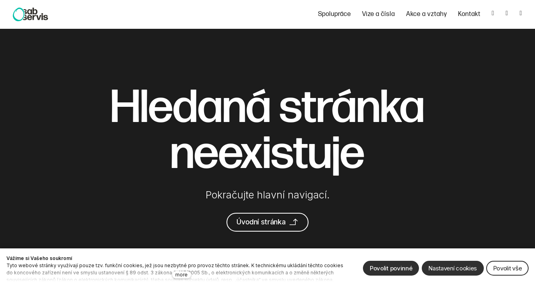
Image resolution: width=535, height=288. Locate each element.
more (181, 275)
